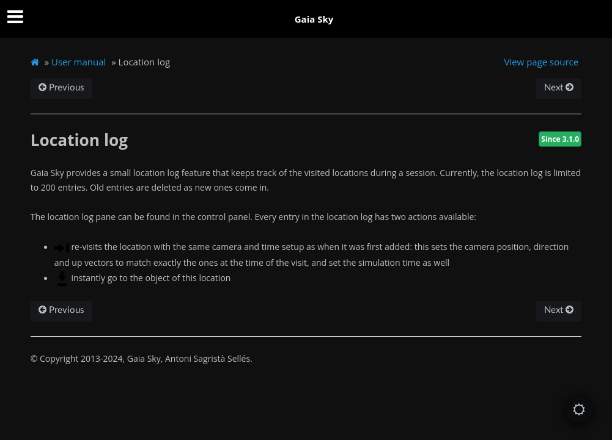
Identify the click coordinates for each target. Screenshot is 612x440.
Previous (61, 87)
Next (558, 87)
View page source (541, 62)
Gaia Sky (314, 19)
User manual (78, 62)
